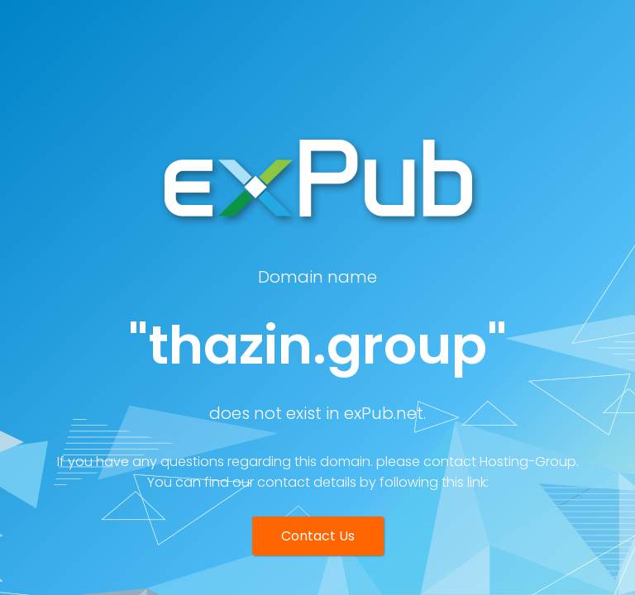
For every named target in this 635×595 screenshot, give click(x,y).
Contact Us (318, 535)
